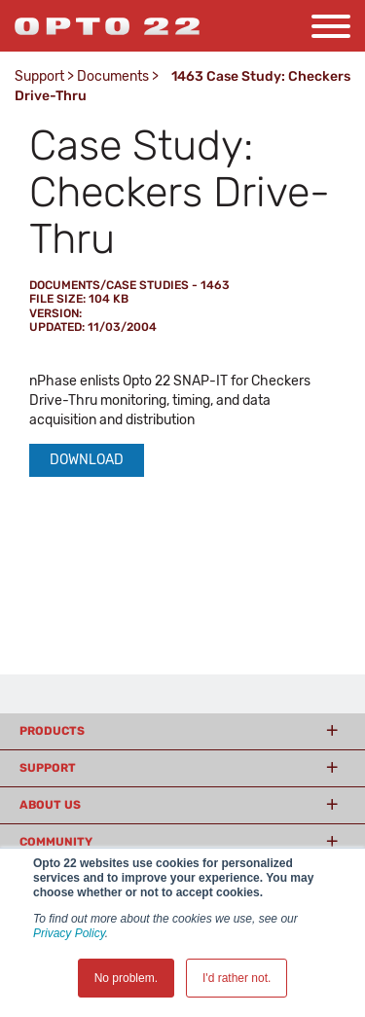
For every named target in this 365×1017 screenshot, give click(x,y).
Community (55, 842)
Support (39, 76)
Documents (113, 76)
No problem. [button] (126, 978)
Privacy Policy (69, 933)
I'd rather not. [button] (236, 978)
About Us (50, 805)
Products (52, 731)
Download (87, 460)
